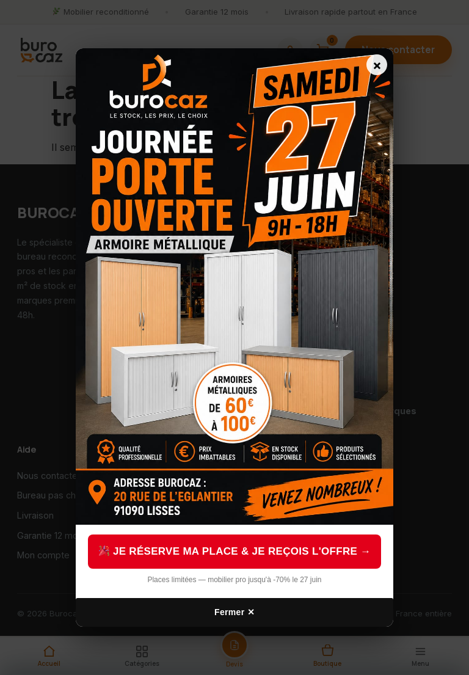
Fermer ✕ (234, 612)
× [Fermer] (377, 65)
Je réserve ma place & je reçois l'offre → (235, 551)
